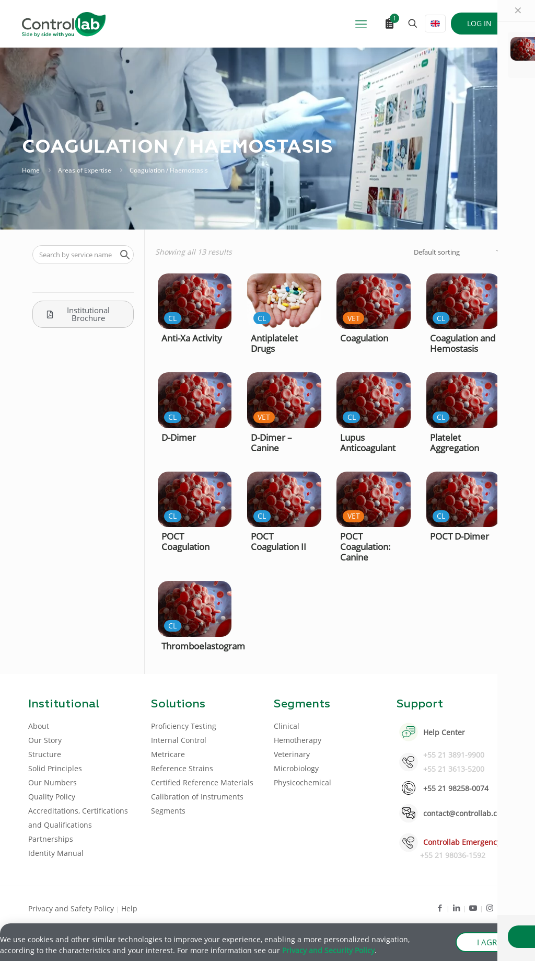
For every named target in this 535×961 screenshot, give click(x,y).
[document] (267, 480)
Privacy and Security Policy (328, 951)
